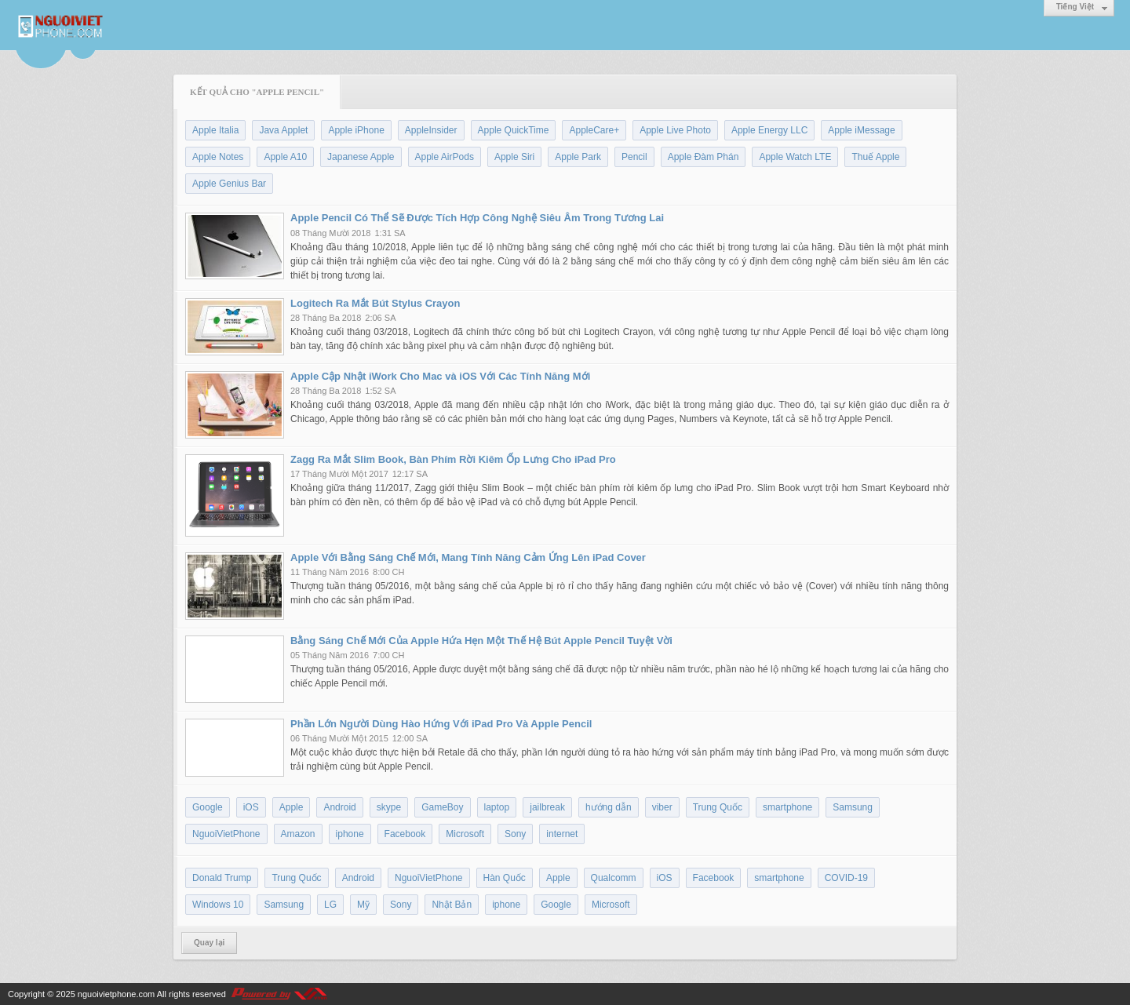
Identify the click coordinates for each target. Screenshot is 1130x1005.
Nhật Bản (452, 904)
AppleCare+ (594, 130)
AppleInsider (431, 130)
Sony (515, 833)
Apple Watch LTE (795, 156)
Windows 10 (217, 904)
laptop (497, 807)
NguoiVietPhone (226, 833)
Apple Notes (217, 156)
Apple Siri (514, 156)
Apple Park (578, 156)
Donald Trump (221, 877)
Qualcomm (613, 877)
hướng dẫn (608, 807)
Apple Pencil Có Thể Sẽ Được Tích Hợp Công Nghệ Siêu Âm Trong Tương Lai (477, 218)
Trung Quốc (717, 807)
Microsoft (465, 833)
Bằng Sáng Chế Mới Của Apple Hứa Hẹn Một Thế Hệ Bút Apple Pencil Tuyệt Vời (481, 640)
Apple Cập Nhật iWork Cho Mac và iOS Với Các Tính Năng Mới (440, 376)
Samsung (853, 807)
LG (330, 904)
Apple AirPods (444, 156)
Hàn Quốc (504, 877)
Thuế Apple (875, 156)
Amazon (298, 833)
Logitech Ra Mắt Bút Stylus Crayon (375, 303)
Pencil (634, 156)
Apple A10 (285, 156)
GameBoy (442, 807)
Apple (291, 807)
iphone (350, 833)
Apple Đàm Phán (703, 156)
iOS (251, 807)
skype (389, 807)
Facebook (405, 833)
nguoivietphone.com (116, 994)
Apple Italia (215, 130)
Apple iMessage (861, 130)
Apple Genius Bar (229, 183)
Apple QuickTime (513, 130)
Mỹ (363, 904)
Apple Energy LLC (769, 130)
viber (662, 807)
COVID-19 (846, 877)
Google (207, 807)
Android (339, 807)
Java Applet (283, 130)
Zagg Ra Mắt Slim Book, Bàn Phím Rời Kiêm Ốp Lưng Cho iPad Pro (453, 459)
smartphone (787, 807)
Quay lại (209, 942)
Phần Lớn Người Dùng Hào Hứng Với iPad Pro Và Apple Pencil (441, 724)
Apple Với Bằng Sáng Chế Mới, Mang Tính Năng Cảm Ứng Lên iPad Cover (468, 557)
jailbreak (547, 807)
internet (562, 833)
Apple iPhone (356, 130)
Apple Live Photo (675, 130)
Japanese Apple (360, 156)
